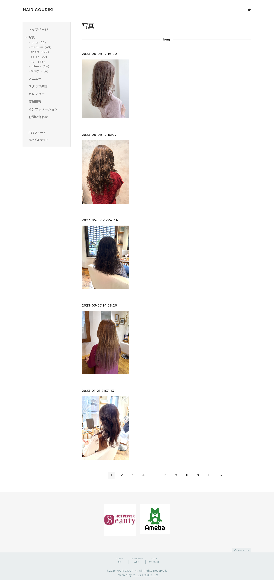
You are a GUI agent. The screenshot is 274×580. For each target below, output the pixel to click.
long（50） (39, 42)
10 (210, 475)
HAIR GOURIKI (38, 9)
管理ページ (151, 575)
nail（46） (38, 61)
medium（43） (42, 47)
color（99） (40, 57)
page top (241, 550)
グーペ (137, 575)
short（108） (40, 52)
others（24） (41, 66)
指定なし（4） (40, 71)
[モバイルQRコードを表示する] (48, 140)
